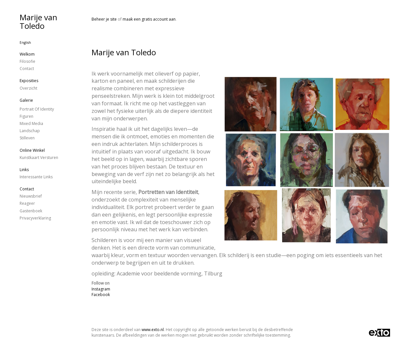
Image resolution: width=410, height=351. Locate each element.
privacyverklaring (35, 218)
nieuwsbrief (31, 196)
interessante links (36, 177)
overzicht (28, 88)
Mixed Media (31, 123)
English (25, 42)
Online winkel (32, 150)
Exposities (29, 80)
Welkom (27, 54)
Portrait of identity (37, 109)
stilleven (27, 138)
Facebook (101, 294)
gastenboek (31, 211)
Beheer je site (104, 19)
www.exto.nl (153, 329)
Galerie (26, 100)
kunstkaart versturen (39, 157)
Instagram (101, 289)
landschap (30, 130)
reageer (27, 203)
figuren (26, 116)
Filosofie (27, 61)
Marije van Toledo (38, 21)
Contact (27, 68)
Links (24, 169)
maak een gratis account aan (149, 19)
